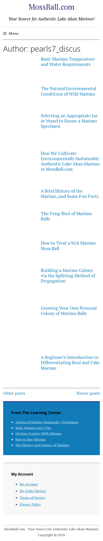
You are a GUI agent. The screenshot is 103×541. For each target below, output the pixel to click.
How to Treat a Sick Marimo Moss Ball (68, 245)
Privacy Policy (30, 504)
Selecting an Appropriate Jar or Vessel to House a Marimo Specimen (69, 121)
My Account (29, 484)
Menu (13, 33)
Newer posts (88, 393)
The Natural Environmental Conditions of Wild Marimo (68, 91)
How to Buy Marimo (30, 439)
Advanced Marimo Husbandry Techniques (46, 422)
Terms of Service (32, 497)
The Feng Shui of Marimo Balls (66, 216)
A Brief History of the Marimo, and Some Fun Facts (70, 193)
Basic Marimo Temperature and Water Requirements (68, 61)
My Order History (33, 491)
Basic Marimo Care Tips (33, 427)
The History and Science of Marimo (42, 445)
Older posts (14, 393)
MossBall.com (51, 7)
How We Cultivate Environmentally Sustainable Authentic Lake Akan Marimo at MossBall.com (70, 161)
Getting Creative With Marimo (38, 433)
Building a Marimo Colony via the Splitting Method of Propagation (68, 275)
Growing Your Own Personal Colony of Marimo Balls (69, 310)
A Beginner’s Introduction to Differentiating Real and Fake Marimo (70, 362)
